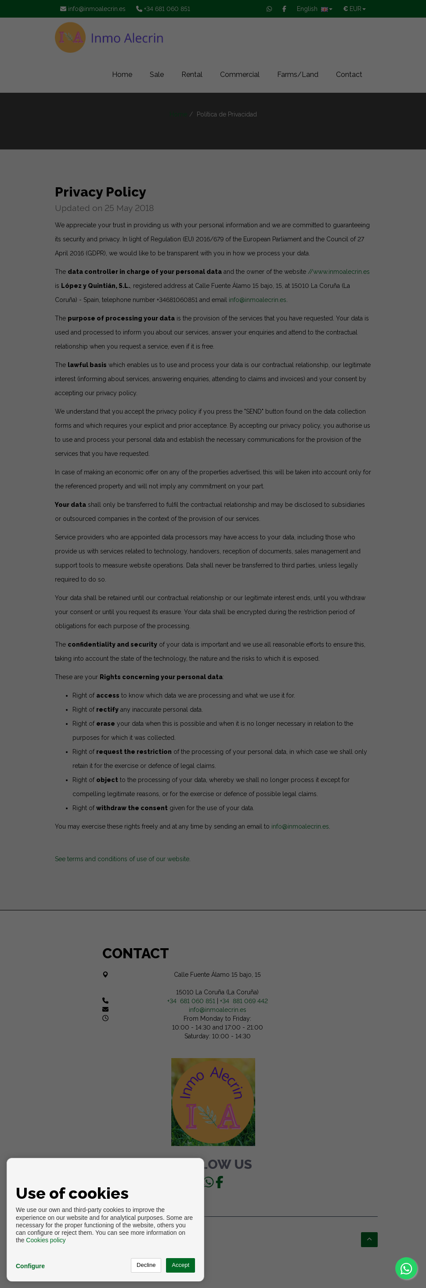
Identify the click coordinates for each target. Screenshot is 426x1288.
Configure (30, 1266)
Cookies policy (45, 1240)
